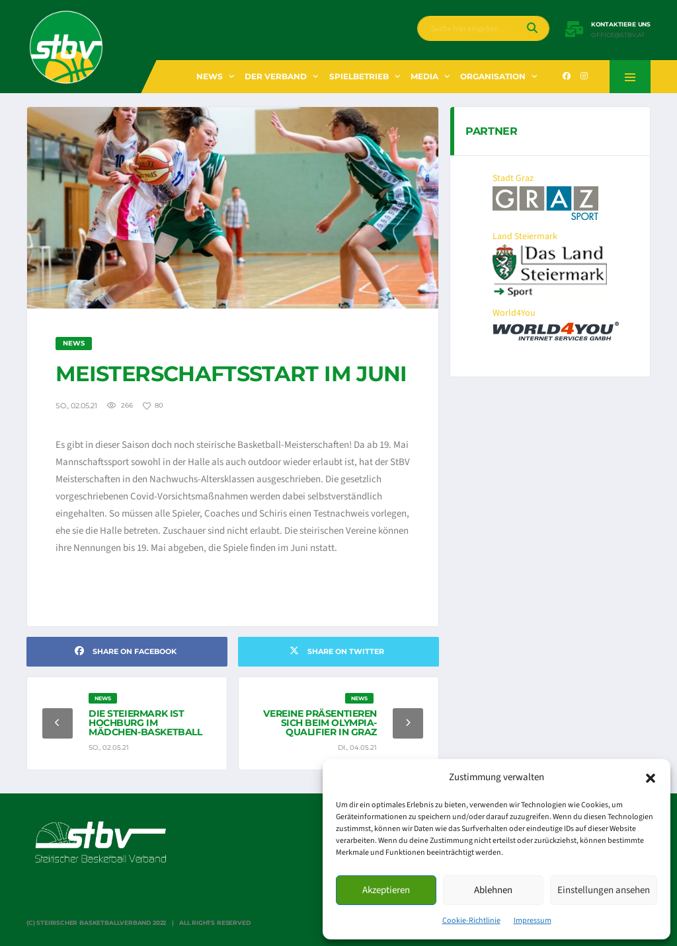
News (209, 76)
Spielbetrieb (359, 76)
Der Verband (276, 76)
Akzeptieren (386, 890)
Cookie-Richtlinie (471, 920)
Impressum (532, 920)
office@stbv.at (618, 35)
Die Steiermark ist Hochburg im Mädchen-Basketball (145, 723)
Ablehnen (493, 890)
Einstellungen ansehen (603, 890)
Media (424, 76)
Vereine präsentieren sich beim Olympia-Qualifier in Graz (320, 723)
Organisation (493, 76)
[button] (650, 777)
